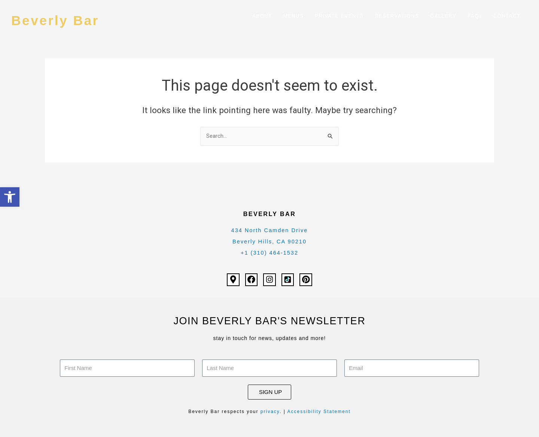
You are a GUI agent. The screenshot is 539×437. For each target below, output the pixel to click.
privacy (270, 411)
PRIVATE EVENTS (339, 16)
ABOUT (262, 16)
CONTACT (506, 16)
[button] (9, 197)
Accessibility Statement (318, 411)
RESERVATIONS (397, 16)
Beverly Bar (60, 20)
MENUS (293, 16)
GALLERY (443, 16)
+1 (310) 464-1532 (269, 253)
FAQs (475, 16)
